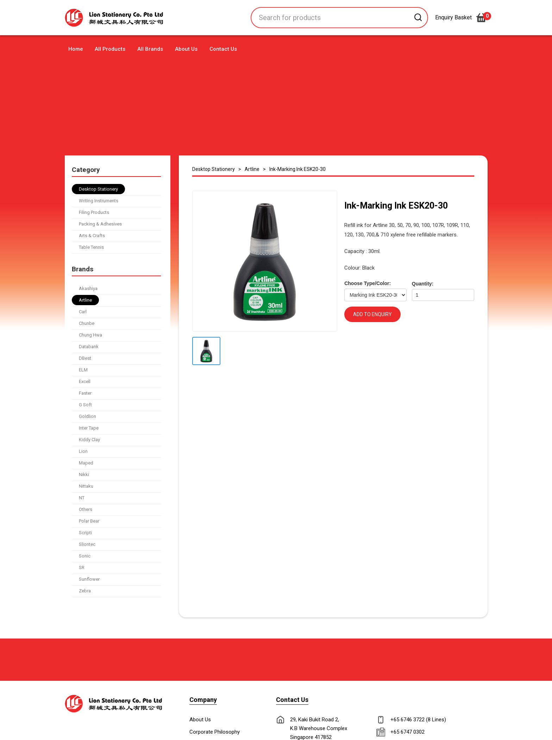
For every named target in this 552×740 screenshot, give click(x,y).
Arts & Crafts (92, 235)
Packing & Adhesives (100, 224)
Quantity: (422, 283)
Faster (85, 393)
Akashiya (88, 288)
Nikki (84, 474)
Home (75, 49)
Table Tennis (91, 247)
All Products (110, 49)
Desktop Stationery (98, 189)
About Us (186, 49)
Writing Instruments (98, 200)
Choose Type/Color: (367, 283)
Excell (84, 381)
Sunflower (89, 579)
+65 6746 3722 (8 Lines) (418, 719)
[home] (128, 18)
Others (85, 509)
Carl (83, 311)
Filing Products (94, 212)
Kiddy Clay (89, 439)
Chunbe (86, 323)
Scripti (85, 532)
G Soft (85, 404)
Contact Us (223, 49)
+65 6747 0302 (407, 732)
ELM (83, 369)
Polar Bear (89, 521)
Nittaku (86, 486)
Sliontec (87, 544)
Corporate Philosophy (214, 732)
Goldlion (87, 416)
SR (81, 567)
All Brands (150, 49)
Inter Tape (89, 428)
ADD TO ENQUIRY (372, 314)
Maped (86, 462)
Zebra (85, 590)
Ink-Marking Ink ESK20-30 (297, 169)
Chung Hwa (90, 335)
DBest (85, 358)
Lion (83, 451)
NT (81, 497)
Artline (85, 300)
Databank (89, 346)
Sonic (84, 556)
